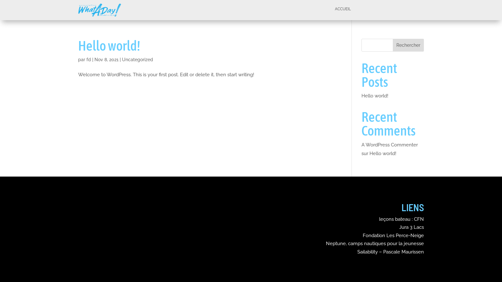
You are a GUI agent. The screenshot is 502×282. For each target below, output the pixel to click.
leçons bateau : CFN (401, 219)
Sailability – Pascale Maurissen (390, 252)
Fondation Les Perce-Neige (393, 235)
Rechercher (408, 45)
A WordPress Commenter (389, 145)
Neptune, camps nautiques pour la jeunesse (375, 243)
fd (88, 59)
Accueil (343, 9)
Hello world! (109, 46)
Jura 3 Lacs (411, 227)
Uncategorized (137, 59)
